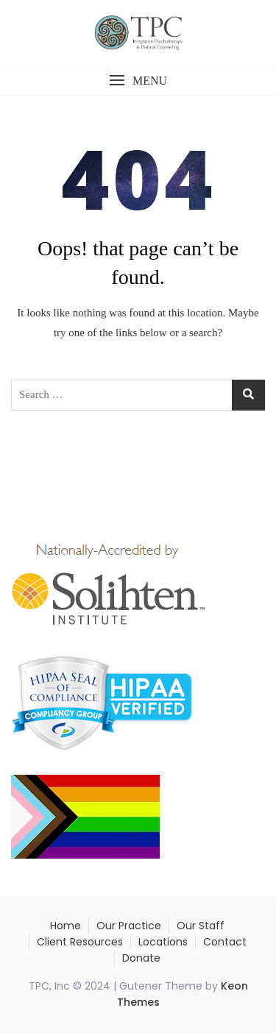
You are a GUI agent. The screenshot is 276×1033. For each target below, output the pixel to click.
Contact (225, 941)
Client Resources (80, 941)
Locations (163, 941)
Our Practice (128, 925)
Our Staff (200, 925)
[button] (138, 81)
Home (65, 925)
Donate (141, 958)
